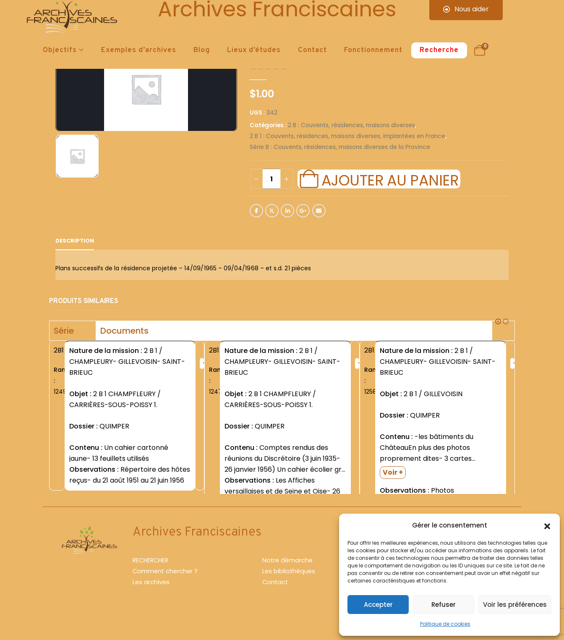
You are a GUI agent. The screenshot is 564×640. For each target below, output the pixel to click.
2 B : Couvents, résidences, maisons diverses (351, 125)
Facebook (256, 210)
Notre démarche (287, 579)
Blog (201, 50)
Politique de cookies (445, 623)
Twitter (272, 210)
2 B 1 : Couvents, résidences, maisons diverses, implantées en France (347, 136)
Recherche (439, 50)
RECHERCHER (150, 579)
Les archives (151, 600)
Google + (303, 210)
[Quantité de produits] (271, 179)
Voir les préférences (515, 604)
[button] (547, 525)
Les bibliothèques (288, 589)
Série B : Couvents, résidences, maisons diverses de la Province (340, 147)
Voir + (393, 472)
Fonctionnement (373, 50)
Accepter (378, 604)
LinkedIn (287, 210)
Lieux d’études (254, 50)
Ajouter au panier (389, 179)
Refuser (443, 604)
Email (319, 210)
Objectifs (60, 50)
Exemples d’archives (138, 50)
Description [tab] (74, 241)
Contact (312, 50)
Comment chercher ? (165, 589)
